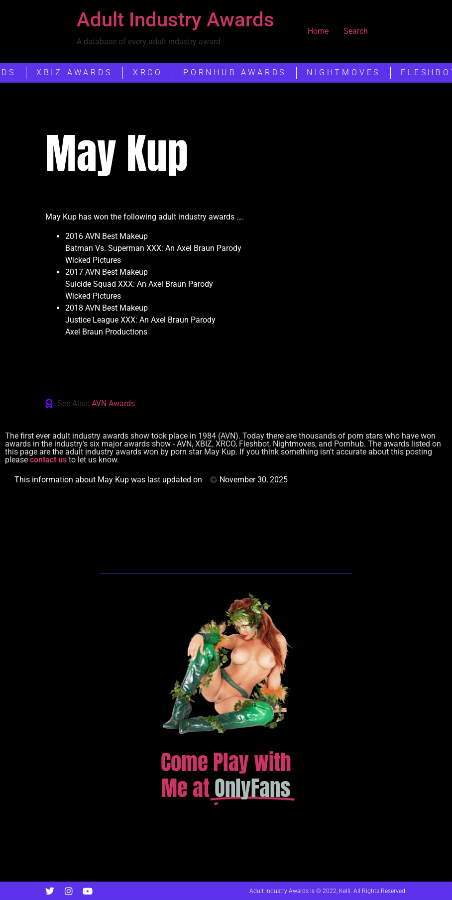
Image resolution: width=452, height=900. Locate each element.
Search (355, 31)
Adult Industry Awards (175, 19)
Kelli (344, 891)
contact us (48, 459)
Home (318, 31)
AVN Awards (113, 403)
